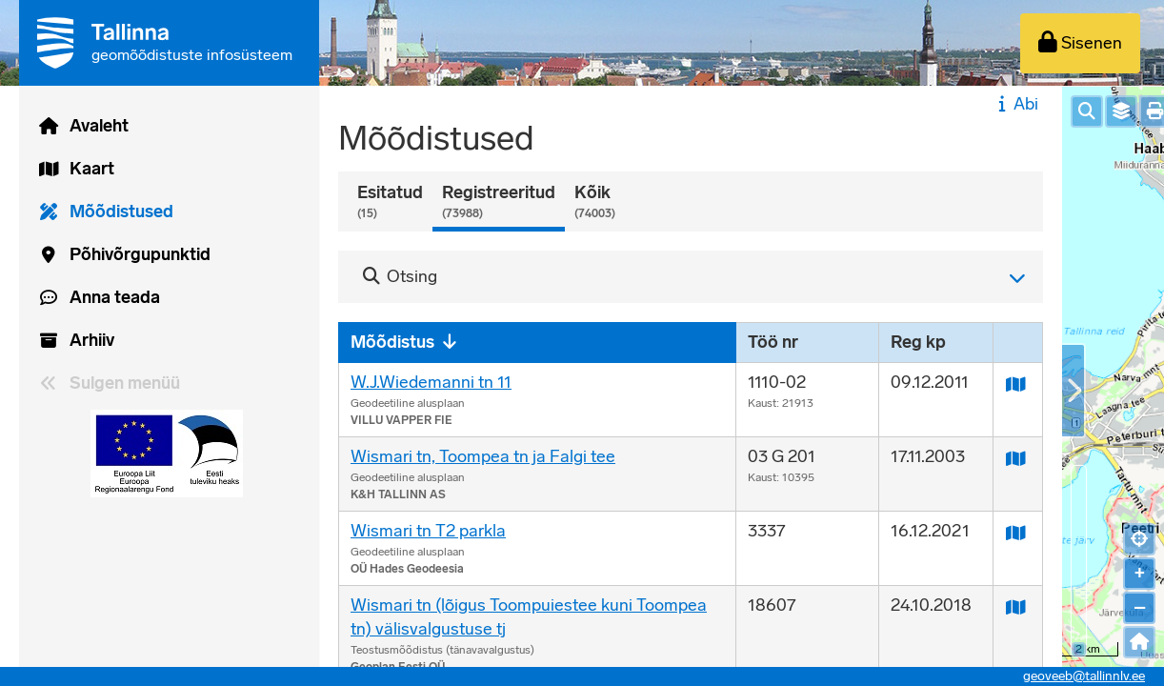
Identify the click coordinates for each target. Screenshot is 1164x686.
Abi (1016, 103)
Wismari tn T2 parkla (428, 530)
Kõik (594, 202)
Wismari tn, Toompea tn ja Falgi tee (483, 456)
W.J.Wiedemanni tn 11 (431, 382)
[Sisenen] (1080, 43)
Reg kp (918, 342)
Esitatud (390, 202)
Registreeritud (498, 202)
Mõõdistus (392, 342)
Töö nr (773, 342)
